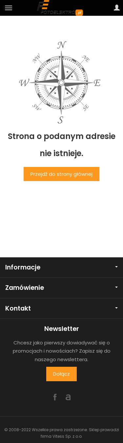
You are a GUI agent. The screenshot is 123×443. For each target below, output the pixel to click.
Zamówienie (61, 287)
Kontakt (61, 308)
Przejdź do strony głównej (61, 174)
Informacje (61, 267)
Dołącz (61, 373)
